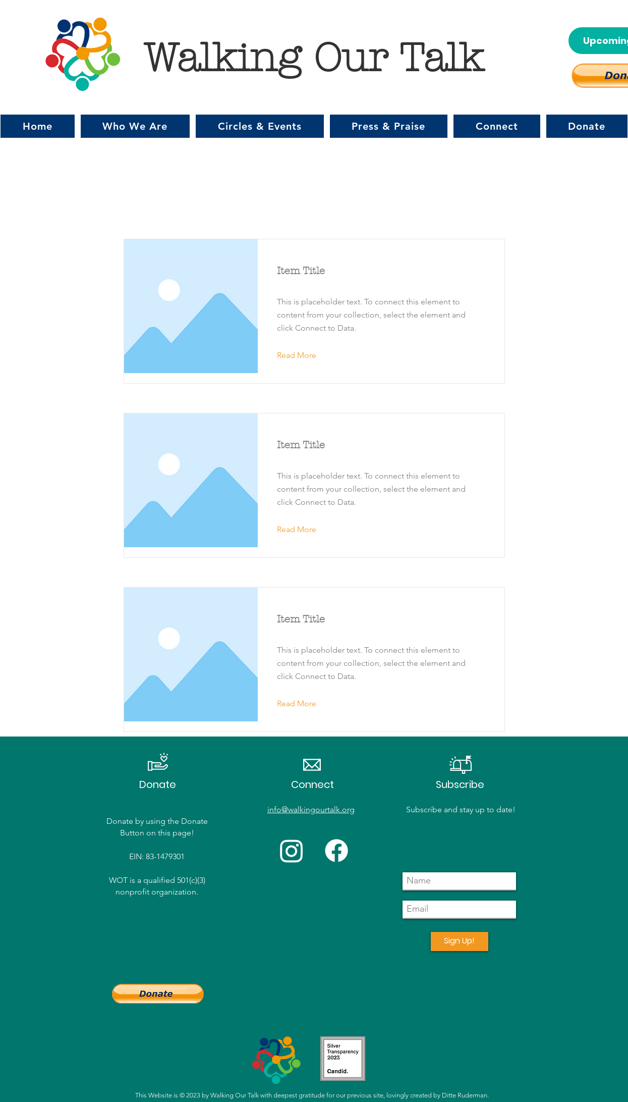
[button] (135, 126)
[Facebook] (336, 850)
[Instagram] (291, 850)
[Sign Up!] (459, 941)
